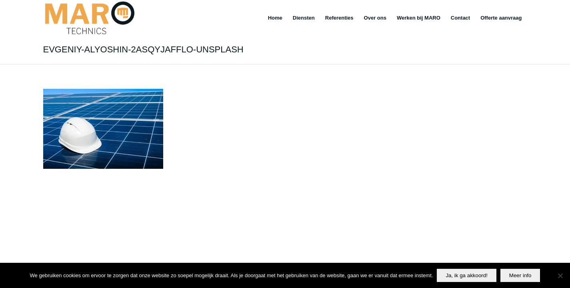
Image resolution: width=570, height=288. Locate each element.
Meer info (520, 275)
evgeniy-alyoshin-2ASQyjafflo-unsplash (143, 49)
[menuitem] (275, 18)
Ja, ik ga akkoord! (466, 275)
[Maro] (89, 18)
